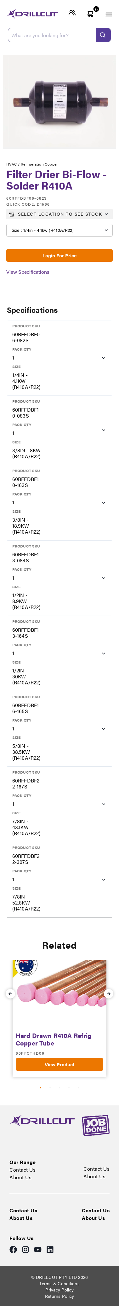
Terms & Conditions (59, 1283)
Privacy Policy (59, 1289)
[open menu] (105, 13)
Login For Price (59, 255)
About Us (20, 1177)
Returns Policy (59, 1296)
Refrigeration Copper (39, 164)
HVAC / (13, 164)
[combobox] (59, 35)
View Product (59, 1064)
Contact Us (22, 1169)
